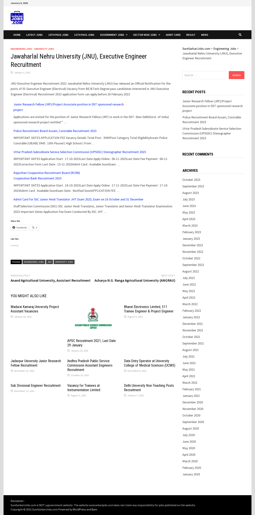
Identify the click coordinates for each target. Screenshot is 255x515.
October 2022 (191, 258)
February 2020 (191, 468)
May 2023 (188, 212)
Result (191, 34)
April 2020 (188, 455)
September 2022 (193, 265)
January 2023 (191, 239)
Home (17, 34)
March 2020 (190, 461)
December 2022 (192, 245)
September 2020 (193, 422)
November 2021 (192, 330)
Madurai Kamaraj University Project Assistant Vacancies (35, 309)
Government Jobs (112, 34)
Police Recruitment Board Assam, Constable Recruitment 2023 (55, 131)
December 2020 (192, 402)
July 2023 (188, 199)
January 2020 (191, 474)
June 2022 (189, 284)
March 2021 (190, 383)
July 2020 (188, 435)
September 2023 (193, 186)
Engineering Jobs (21, 48)
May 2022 (188, 291)
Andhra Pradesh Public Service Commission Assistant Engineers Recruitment (89, 365)
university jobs (64, 261)
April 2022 (188, 297)
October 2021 (191, 337)
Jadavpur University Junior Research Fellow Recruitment (36, 363)
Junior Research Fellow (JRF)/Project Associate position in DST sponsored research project (212, 106)
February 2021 (191, 389)
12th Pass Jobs (84, 34)
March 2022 (190, 304)
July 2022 (188, 278)
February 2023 (191, 232)
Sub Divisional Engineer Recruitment (36, 385)
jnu (49, 261)
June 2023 (189, 206)
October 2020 (191, 415)
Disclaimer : (18, 501)
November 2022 (192, 252)
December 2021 (192, 324)
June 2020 (189, 441)
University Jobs (44, 48)
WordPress (79, 509)
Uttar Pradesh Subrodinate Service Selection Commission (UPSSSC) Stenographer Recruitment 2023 (79, 152)
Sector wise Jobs (145, 34)
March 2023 (190, 225)
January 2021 (191, 396)
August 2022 (190, 271)
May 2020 (188, 448)
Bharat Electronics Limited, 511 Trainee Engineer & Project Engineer (149, 309)
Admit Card (173, 34)
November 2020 (192, 409)
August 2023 (190, 193)
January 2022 (191, 317)
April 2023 (188, 219)
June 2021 (189, 363)
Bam (94, 509)
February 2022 (191, 311)
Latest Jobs (34, 34)
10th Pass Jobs (58, 34)
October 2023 (191, 180)
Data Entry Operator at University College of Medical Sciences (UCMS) (149, 363)
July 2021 (188, 356)
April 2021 (188, 376)
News (204, 34)
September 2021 (193, 343)
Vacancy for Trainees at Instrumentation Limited (83, 387)
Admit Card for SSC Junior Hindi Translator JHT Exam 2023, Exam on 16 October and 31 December (78, 199)
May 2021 (188, 369)
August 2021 (190, 350)
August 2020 (190, 428)
